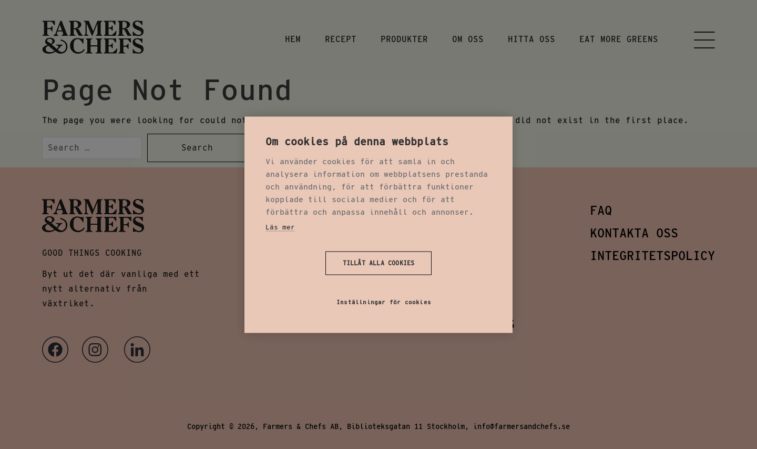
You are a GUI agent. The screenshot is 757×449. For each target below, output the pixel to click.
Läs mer (280, 227)
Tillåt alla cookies (379, 263)
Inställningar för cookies (383, 301)
